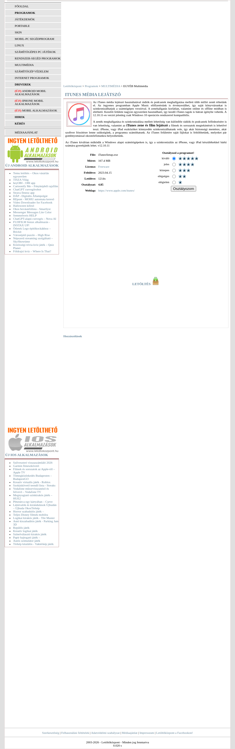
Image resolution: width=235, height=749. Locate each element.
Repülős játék (21, 527)
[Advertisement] (33, 341)
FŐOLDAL (22, 6)
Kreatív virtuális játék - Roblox (31, 482)
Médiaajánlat (129, 732)
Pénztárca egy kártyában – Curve (32, 501)
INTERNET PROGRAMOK (32, 77)
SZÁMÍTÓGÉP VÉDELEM (31, 71)
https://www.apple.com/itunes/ (116, 190)
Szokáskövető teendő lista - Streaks (34, 485)
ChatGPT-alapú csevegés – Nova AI (34, 218)
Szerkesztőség (50, 732)
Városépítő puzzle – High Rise (31, 235)
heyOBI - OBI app (24, 182)
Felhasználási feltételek (75, 732)
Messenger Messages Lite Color (32, 212)
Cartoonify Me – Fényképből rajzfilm (35, 186)
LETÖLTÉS (146, 284)
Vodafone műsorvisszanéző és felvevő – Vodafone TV (31, 490)
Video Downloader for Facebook (32, 202)
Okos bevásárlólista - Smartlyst (32, 209)
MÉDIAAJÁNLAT (26, 132)
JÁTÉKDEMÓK (25, 19)
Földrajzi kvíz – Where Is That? (32, 251)
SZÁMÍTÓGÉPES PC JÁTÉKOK (35, 51)
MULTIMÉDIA (24, 64)
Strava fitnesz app (24, 192)
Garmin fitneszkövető (26, 465)
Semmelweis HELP (24, 215)
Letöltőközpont (72, 86)
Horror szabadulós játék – (28, 511)
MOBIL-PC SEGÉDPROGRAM (34, 38)
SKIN (18, 32)
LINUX (19, 45)
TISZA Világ (21, 179)
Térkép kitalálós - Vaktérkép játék (33, 544)
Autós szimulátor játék (26, 540)
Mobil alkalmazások (39, 110)
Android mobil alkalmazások (30, 92)
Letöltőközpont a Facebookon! (174, 732)
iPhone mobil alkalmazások (29, 102)
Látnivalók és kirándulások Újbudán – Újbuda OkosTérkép (35, 506)
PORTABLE (22, 25)
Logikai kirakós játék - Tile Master (34, 517)
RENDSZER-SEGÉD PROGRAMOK (38, 58)
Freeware (103, 166)
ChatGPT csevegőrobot (27, 189)
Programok (91, 86)
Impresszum (146, 732)
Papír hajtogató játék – (26, 537)
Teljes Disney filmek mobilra (30, 514)
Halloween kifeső (23, 205)
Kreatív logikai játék (25, 531)
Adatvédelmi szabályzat (105, 732)
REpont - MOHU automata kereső (33, 199)
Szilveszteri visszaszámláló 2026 (32, 462)
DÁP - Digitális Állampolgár (30, 195)
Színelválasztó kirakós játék (29, 534)
